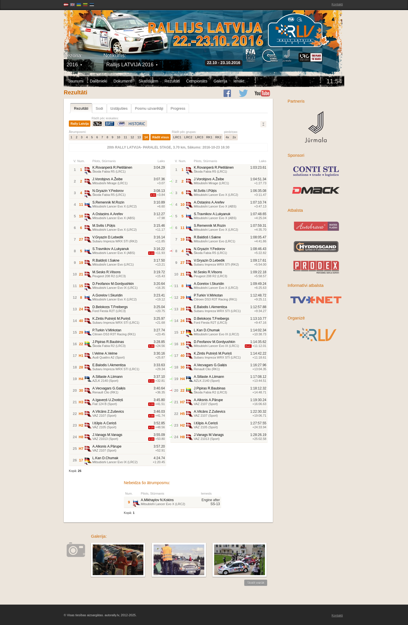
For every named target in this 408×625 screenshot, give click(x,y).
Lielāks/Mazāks (263, 124)
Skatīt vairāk (255, 582)
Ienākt (238, 81)
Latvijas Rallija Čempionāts (96, 28)
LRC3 (199, 137)
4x (227, 137)
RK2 (218, 137)
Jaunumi (76, 81)
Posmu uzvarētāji (149, 108)
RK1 (209, 137)
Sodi (99, 108)
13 (139, 137)
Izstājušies (119, 108)
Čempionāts (196, 81)
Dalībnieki (98, 81)
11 (125, 137)
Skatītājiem (148, 81)
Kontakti (337, 4)
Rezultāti (172, 81)
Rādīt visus (160, 137)
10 (118, 137)
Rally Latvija (80, 123)
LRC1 (177, 137)
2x (234, 137)
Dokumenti (122, 81)
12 (132, 137)
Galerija (220, 81)
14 (146, 137)
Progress (178, 108)
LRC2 (188, 137)
